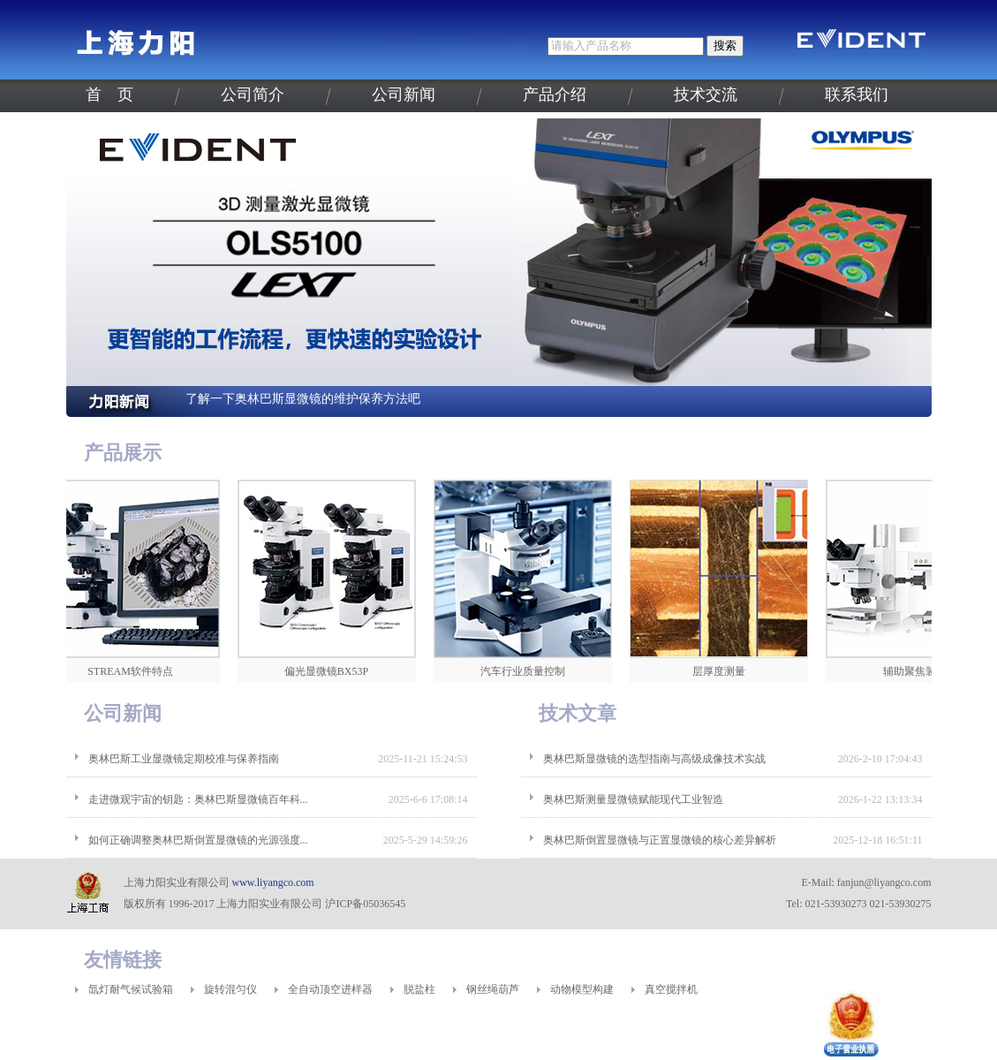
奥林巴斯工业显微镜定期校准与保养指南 (183, 759)
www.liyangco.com (273, 882)
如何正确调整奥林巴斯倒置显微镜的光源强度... (198, 840)
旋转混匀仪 (230, 989)
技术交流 (705, 94)
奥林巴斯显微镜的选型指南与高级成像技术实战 (654, 759)
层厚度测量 (722, 671)
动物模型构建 (582, 989)
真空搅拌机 (671, 989)
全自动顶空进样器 (330, 989)
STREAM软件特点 (134, 671)
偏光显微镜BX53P (330, 671)
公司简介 (252, 94)
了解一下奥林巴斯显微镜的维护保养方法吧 (302, 398)
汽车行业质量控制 (526, 671)
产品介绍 (554, 94)
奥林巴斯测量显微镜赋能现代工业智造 (633, 799)
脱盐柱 (419, 989)
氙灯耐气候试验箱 (130, 989)
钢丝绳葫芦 (492, 989)
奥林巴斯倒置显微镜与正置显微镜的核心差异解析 (659, 840)
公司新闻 (403, 94)
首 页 (109, 94)
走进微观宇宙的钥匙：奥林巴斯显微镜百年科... (198, 799)
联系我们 (856, 94)
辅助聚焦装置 (918, 671)
